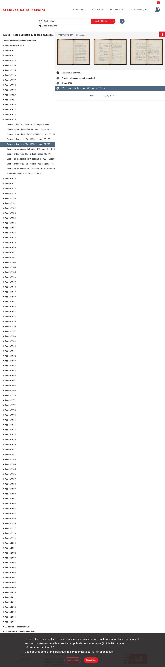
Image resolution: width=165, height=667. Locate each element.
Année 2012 (10, 602)
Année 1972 (10, 405)
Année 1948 (10, 287)
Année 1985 (10, 469)
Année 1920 (10, 95)
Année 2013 (10, 607)
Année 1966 (10, 375)
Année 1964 (10, 366)
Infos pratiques (139, 10)
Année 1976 (10, 425)
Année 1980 (10, 444)
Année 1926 (10, 178)
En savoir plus (73, 660)
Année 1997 (10, 528)
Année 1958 (10, 336)
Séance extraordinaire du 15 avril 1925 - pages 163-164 (31, 134)
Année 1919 (10, 90)
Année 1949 (10, 292)
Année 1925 (10, 119)
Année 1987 (10, 479)
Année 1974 (10, 415)
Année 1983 (10, 459)
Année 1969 (10, 390)
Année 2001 (10, 548)
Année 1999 (10, 538)
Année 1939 (10, 242)
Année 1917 (10, 80)
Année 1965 (10, 371)
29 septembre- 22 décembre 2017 (20, 632)
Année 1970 (10, 395)
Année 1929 (10, 193)
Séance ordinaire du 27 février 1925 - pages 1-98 (28, 124)
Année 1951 (10, 302)
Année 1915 (10, 70)
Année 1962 (10, 356)
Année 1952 (10, 306)
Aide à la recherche (49, 26)
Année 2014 (10, 612)
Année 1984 (10, 464)
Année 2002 (10, 553)
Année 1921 (10, 100)
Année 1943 (10, 262)
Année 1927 (10, 183)
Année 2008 (10, 582)
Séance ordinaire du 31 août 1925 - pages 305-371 (29, 154)
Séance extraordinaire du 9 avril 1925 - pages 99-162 (30, 129)
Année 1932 (10, 208)
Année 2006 (10, 572)
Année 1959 (10, 341)
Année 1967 (10, 380)
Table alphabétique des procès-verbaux (24, 174)
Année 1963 (10, 361)
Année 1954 (10, 316)
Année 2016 (10, 622)
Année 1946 (10, 277)
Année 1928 (10, 188)
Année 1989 (10, 489)
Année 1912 (10, 55)
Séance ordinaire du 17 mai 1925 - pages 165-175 (28, 139)
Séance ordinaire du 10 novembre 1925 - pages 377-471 (31, 164)
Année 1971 (10, 400)
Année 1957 (10, 331)
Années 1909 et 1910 (14, 45)
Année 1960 (10, 346)
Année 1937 (10, 233)
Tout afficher (65, 35)
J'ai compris (91, 660)
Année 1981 (10, 449)
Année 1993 (10, 508)
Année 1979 (10, 439)
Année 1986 (10, 474)
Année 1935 (10, 223)
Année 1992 (10, 504)
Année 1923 (10, 109)
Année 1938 (10, 238)
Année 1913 (10, 60)
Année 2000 (10, 543)
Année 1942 (10, 257)
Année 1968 (10, 385)
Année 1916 (10, 75)
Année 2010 (10, 592)
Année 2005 (10, 568)
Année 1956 (10, 326)
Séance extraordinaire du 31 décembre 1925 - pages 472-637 (33, 169)
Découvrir (97, 10)
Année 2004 (10, 563)
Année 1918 (10, 85)
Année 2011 (10, 597)
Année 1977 (10, 430)
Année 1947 (10, 282)
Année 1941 (10, 252)
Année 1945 (10, 272)
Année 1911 (10, 50)
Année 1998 (10, 533)
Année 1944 (10, 267)
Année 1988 (10, 484)
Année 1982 (10, 454)
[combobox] (103, 21)
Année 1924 (10, 114)
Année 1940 (10, 247)
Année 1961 (10, 351)
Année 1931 (10, 203)
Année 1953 (10, 311)
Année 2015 (10, 617)
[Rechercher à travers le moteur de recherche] (66, 21)
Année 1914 (10, 65)
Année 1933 (10, 213)
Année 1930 (10, 198)
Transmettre (117, 10)
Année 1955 (10, 321)
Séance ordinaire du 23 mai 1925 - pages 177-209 (28, 144)
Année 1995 (10, 518)
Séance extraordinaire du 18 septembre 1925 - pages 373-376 (34, 159)
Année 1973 (10, 410)
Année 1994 (10, 513)
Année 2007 (10, 577)
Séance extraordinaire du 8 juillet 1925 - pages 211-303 (31, 149)
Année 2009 (10, 587)
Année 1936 (10, 228)
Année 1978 (10, 435)
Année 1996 (10, 523)
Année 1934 (10, 218)
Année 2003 (10, 558)
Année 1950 (10, 297)
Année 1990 (10, 494)
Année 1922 (10, 105)
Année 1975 (10, 420)
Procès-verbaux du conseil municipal (19, 41)
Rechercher (79, 10)
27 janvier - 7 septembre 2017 (18, 627)
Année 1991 (10, 499)
